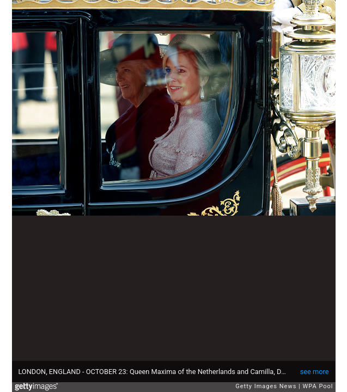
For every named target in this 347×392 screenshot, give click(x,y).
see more (314, 371)
